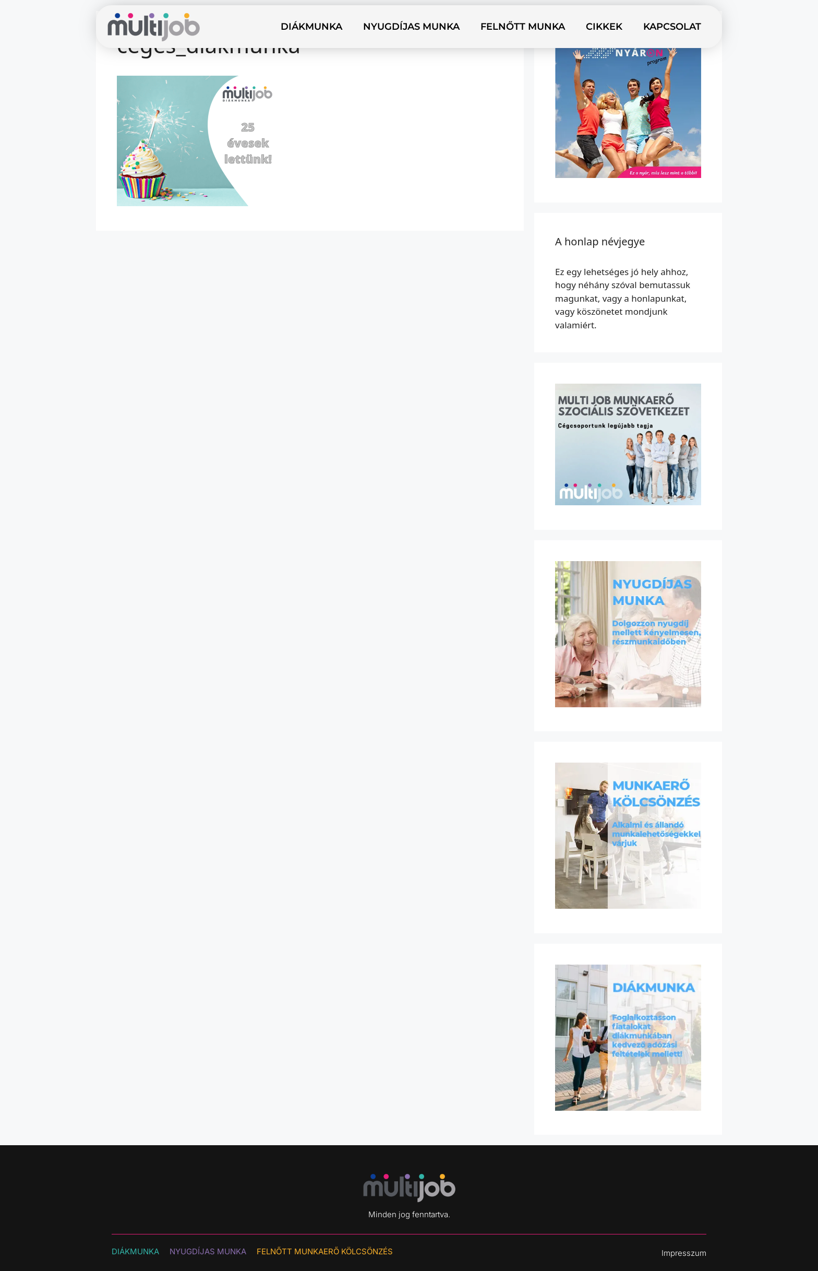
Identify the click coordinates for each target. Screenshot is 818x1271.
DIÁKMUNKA (135, 1251)
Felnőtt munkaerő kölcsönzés (325, 1251)
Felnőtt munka (522, 26)
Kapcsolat (672, 26)
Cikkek (604, 26)
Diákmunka (311, 26)
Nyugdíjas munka (411, 26)
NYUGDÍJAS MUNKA (208, 1251)
